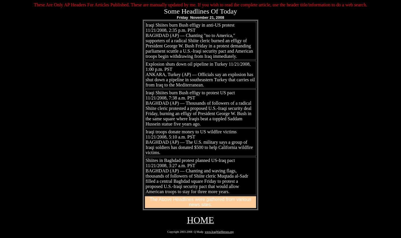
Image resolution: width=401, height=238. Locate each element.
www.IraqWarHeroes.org (219, 231)
